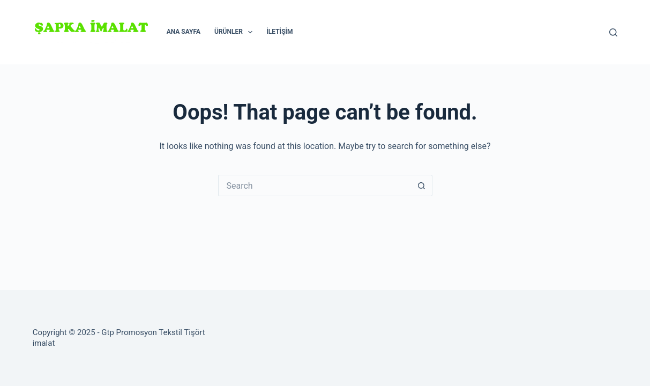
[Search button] (421, 185)
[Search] (613, 32)
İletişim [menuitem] (279, 31)
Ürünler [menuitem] (235, 32)
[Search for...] (314, 185)
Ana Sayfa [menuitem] (183, 31)
